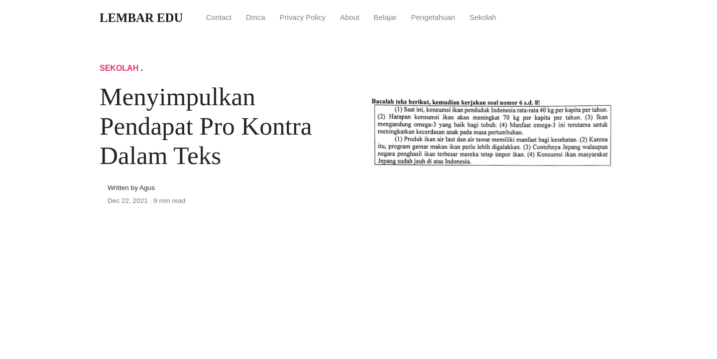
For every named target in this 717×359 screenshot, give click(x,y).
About (349, 17)
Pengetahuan (433, 17)
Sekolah (483, 17)
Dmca (255, 17)
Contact (219, 17)
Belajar (384, 17)
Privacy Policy (302, 17)
